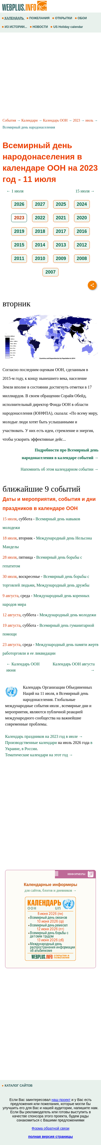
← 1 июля (14, 191)
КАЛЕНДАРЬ (13, 18)
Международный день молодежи (67, 615)
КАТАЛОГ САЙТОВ (17, 1085)
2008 (82, 258)
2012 (82, 244)
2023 (76, 120)
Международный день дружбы (62, 585)
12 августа (12, 615)
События (9, 120)
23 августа (12, 644)
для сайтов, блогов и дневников (50, 890)
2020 (82, 217)
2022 (40, 217)
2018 (40, 231)
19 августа (12, 625)
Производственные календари (31, 742)
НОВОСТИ (39, 27)
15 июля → (85, 191)
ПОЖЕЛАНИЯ (38, 18)
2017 (61, 231)
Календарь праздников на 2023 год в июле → (44, 736)
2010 (40, 258)
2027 (40, 204)
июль (89, 120)
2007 (50, 272)
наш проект (61, 1100)
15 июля (10, 519)
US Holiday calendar (67, 27)
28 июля (10, 557)
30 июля (10, 576)
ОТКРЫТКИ (62, 18)
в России (29, 749)
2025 (61, 204)
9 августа (11, 595)
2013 (61, 244)
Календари (29, 120)
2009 (61, 258)
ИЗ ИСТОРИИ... (15, 27)
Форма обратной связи (50, 1128)
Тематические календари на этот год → (39, 755)
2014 (40, 244)
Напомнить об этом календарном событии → (59, 469)
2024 (82, 204)
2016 (82, 231)
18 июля (10, 538)
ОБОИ (81, 18)
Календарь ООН (55, 120)
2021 (61, 217)
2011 (19, 258)
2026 (19, 204)
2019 (19, 231)
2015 (19, 244)
